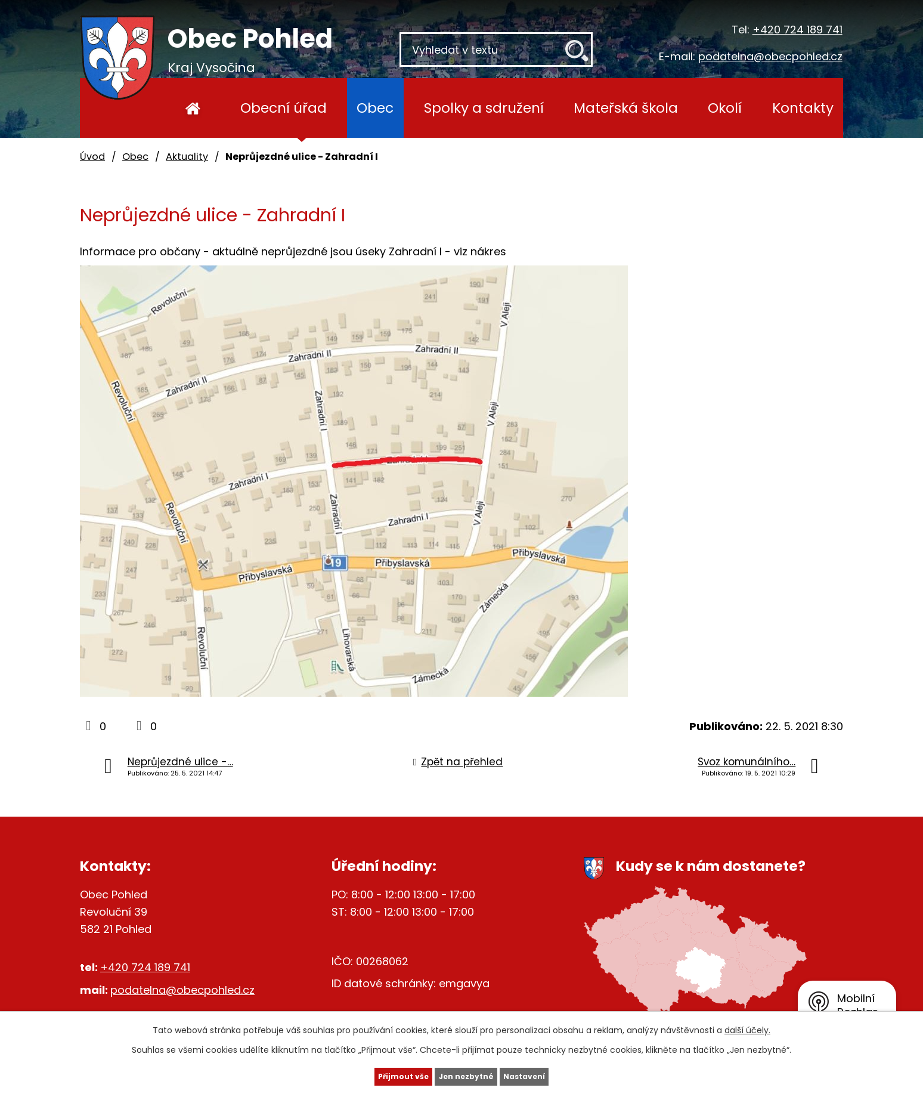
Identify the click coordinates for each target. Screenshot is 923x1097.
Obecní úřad (283, 108)
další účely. (747, 1027)
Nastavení (548, 1075)
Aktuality (187, 156)
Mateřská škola (626, 108)
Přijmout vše (379, 1075)
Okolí (725, 108)
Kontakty (803, 108)
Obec (375, 108)
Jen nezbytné (466, 1075)
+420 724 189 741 (797, 29)
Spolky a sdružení (484, 108)
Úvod (193, 108)
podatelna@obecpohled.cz (770, 56)
